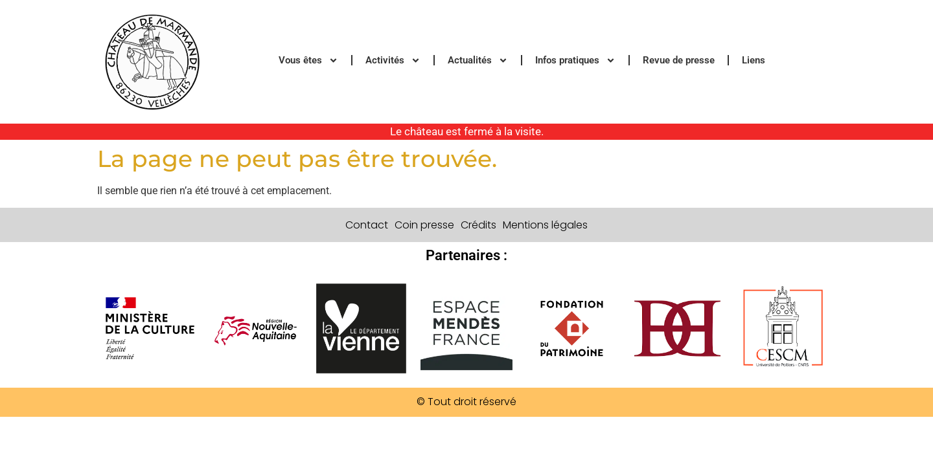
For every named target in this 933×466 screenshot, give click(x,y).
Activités (392, 60)
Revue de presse (679, 60)
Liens (753, 60)
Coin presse (424, 224)
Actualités (478, 60)
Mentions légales (545, 224)
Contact (366, 224)
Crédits (478, 224)
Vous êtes (308, 60)
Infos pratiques (575, 60)
